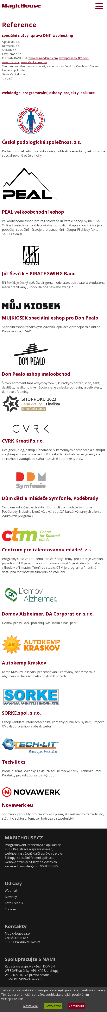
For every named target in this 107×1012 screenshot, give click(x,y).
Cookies (10, 909)
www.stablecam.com (34, 62)
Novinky (11, 897)
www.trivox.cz (10, 62)
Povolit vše (53, 1006)
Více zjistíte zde (12, 999)
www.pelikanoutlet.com (74, 58)
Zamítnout (76, 1006)
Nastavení (30, 1006)
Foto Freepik (14, 903)
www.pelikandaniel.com (43, 58)
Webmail (11, 890)
